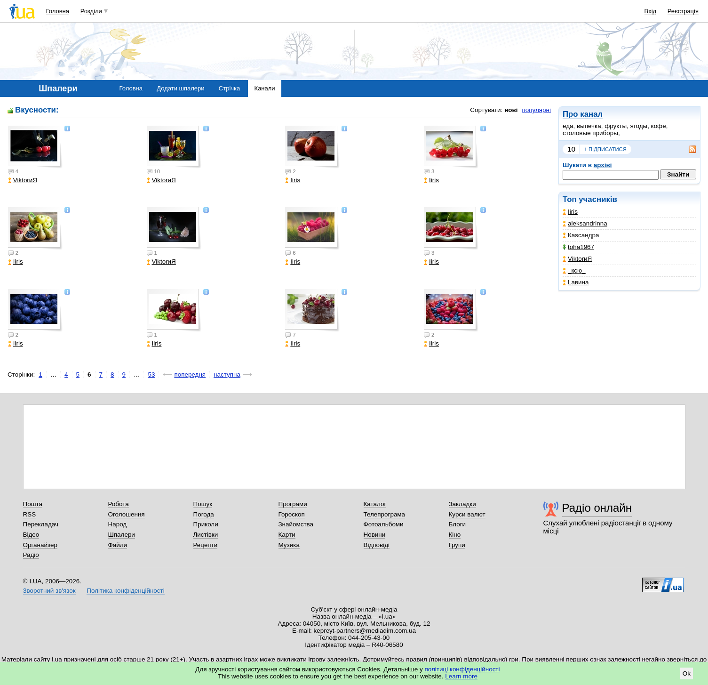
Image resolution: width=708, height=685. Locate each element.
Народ (117, 524)
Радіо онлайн (597, 507)
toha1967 (578, 246)
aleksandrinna (585, 223)
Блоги (457, 524)
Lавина (576, 282)
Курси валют (467, 514)
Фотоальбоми (384, 524)
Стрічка (229, 88)
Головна (57, 11)
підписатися (605, 149)
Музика (289, 544)
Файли (117, 544)
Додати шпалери (180, 88)
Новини (375, 534)
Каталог (375, 504)
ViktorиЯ (577, 258)
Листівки (205, 534)
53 (151, 374)
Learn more (461, 676)
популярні (536, 109)
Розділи (91, 11)
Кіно (455, 534)
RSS (29, 514)
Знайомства (296, 524)
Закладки (462, 504)
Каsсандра (581, 235)
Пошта (32, 504)
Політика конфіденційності (125, 590)
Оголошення (126, 514)
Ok (687, 673)
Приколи (205, 524)
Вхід (650, 11)
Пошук (203, 504)
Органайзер (40, 544)
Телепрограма (385, 514)
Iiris (570, 211)
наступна (227, 374)
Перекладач (40, 524)
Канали (265, 88)
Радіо (31, 554)
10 (571, 149)
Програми (292, 504)
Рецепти (205, 544)
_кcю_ (574, 270)
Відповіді (377, 544)
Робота (118, 504)
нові (510, 109)
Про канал (583, 114)
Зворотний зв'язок (49, 590)
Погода (203, 514)
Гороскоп (291, 514)
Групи (457, 544)
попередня (190, 374)
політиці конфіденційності (462, 669)
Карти (286, 534)
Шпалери (121, 534)
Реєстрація (683, 11)
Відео (31, 534)
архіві (603, 165)
